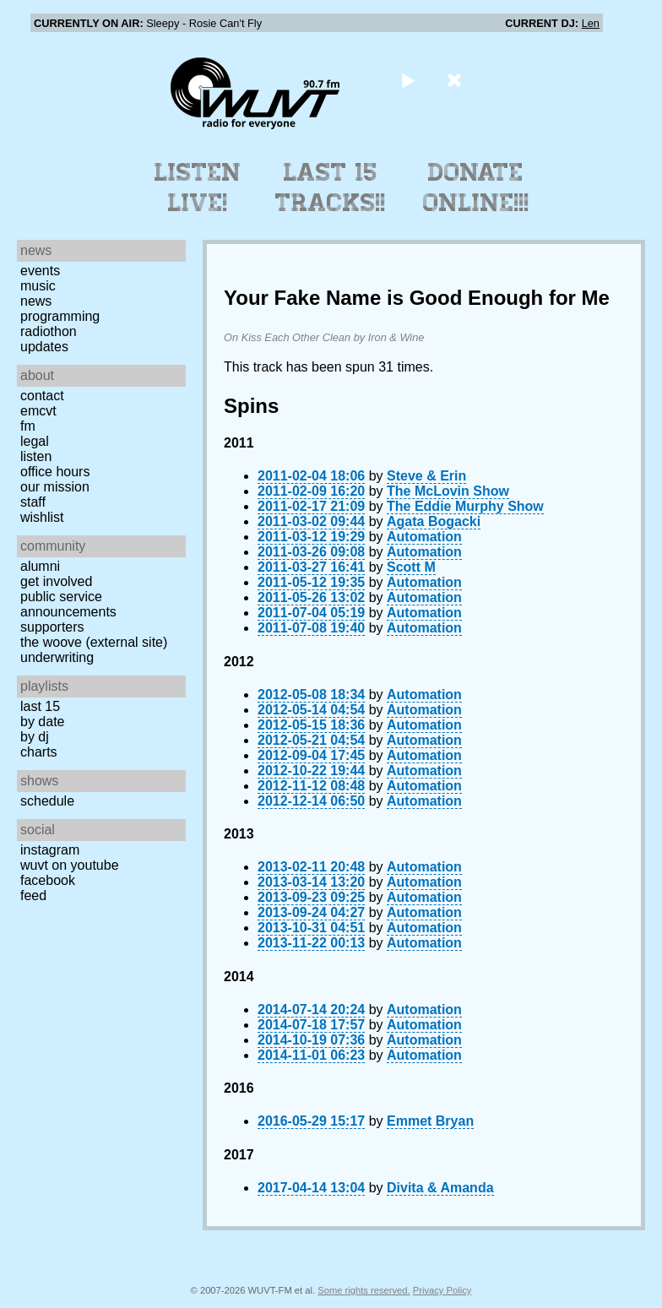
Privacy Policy (442, 1290)
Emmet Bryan (430, 1121)
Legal (34, 441)
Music (38, 286)
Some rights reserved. (363, 1290)
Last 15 (40, 706)
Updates (44, 346)
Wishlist (42, 517)
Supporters (52, 627)
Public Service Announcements (68, 604)
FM (27, 426)
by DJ (34, 737)
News (36, 301)
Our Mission (55, 487)
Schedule (47, 801)
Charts (38, 752)
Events (40, 270)
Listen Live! (198, 187)
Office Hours (55, 471)
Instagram (49, 850)
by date (42, 721)
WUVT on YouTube (69, 865)
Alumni (40, 566)
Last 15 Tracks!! (330, 187)
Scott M (411, 567)
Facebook (47, 880)
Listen (36, 456)
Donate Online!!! (476, 187)
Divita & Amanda (440, 1187)
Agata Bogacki (433, 521)
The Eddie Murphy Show (465, 506)
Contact (42, 395)
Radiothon (48, 331)
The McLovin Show (448, 491)
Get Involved (56, 581)
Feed (33, 895)
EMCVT (38, 411)
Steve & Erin (426, 476)
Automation (424, 536)
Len (591, 23)
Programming (60, 316)
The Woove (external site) (93, 642)
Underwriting (57, 657)
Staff (33, 502)
